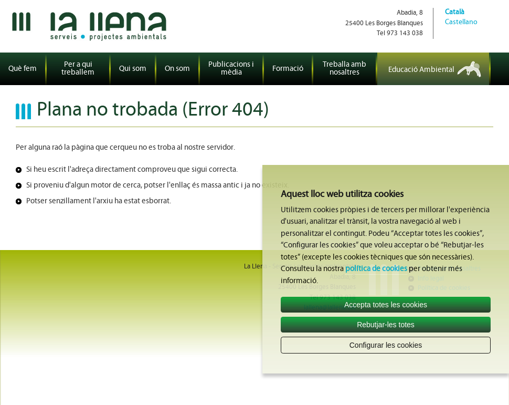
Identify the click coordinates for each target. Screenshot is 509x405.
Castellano (461, 22)
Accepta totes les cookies (385, 304)
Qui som (132, 69)
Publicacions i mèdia (231, 69)
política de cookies (376, 269)
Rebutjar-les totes (386, 324)
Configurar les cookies (385, 345)
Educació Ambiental (421, 70)
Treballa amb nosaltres (344, 69)
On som (177, 69)
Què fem (22, 69)
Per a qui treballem (77, 69)
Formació (287, 69)
